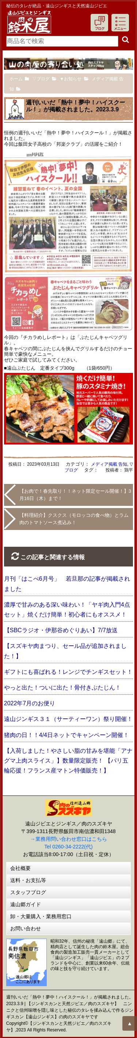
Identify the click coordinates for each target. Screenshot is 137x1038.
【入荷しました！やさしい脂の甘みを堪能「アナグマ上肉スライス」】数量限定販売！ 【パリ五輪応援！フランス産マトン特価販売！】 (68, 761)
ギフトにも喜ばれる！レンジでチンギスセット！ (68, 672)
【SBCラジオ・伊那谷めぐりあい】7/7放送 (61, 630)
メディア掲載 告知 (109, 464)
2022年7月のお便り (30, 703)
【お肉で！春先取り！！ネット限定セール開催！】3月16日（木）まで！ (75, 494)
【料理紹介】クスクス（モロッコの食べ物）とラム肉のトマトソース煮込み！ (74, 518)
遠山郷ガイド (25, 904)
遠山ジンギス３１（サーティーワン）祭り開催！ (68, 719)
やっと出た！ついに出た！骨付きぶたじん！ (62, 687)
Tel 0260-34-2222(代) (68, 847)
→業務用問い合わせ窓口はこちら (68, 839)
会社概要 (20, 868)
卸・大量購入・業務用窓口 (41, 916)
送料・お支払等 (28, 880)
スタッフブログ (28, 892)
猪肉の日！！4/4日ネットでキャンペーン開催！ (66, 735)
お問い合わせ (25, 928)
